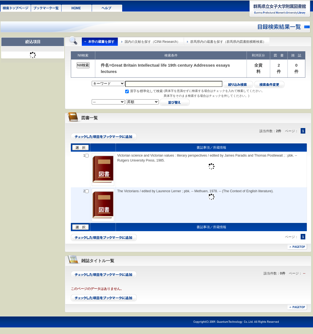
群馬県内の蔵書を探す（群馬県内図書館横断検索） (228, 42)
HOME (77, 8)
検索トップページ (16, 8)
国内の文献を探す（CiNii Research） (152, 42)
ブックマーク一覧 (46, 8)
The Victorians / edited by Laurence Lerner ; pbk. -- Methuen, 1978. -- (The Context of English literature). (195, 191)
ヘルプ (107, 8)
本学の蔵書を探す (101, 42)
